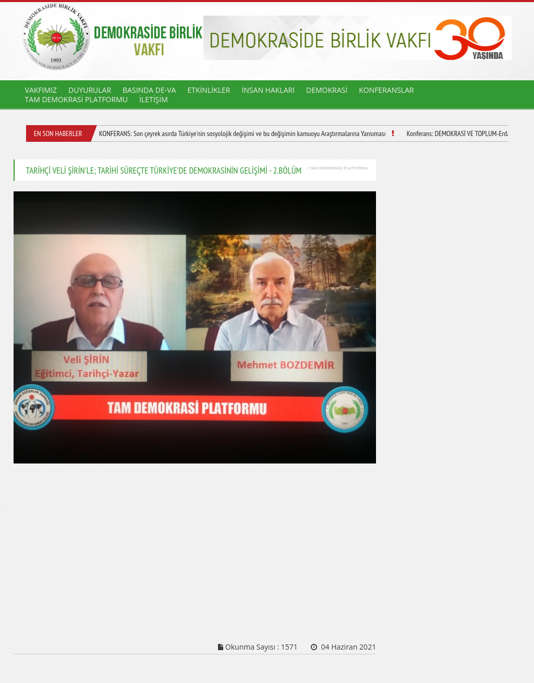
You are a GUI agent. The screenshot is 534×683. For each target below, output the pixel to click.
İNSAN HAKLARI (268, 90)
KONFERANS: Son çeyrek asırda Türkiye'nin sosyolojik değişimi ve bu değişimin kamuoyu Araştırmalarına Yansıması (242, 133)
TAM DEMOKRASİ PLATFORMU (76, 99)
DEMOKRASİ (326, 90)
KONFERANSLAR (386, 90)
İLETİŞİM (153, 99)
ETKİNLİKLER (208, 90)
